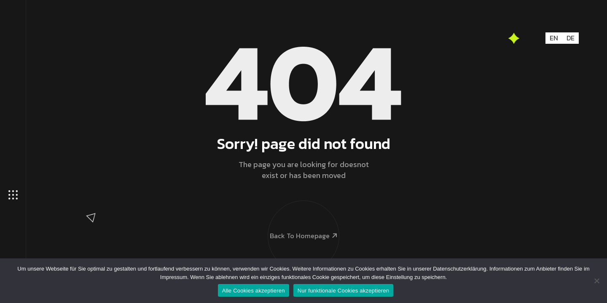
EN (554, 38)
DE (571, 38)
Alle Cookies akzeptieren (253, 290)
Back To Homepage (303, 217)
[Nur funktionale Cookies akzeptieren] (596, 280)
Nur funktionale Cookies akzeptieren (343, 290)
